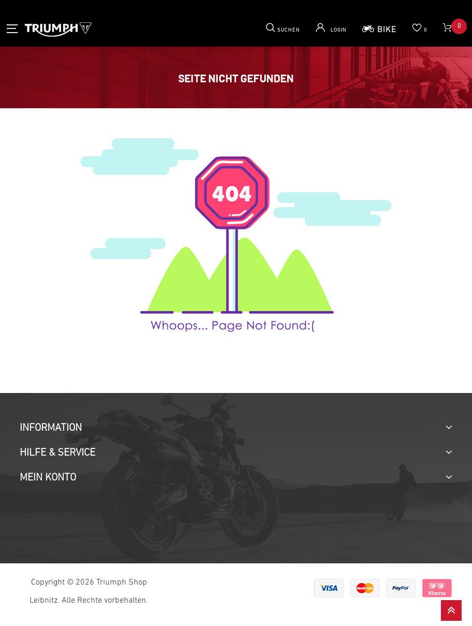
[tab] (236, 428)
